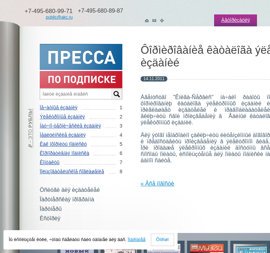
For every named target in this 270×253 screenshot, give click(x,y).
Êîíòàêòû (49, 162)
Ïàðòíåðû (51, 209)
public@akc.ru (59, 17)
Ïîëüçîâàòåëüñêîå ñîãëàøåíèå (72, 171)
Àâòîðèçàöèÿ (235, 20)
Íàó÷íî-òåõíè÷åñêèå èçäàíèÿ (70, 126)
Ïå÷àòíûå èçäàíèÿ (58, 107)
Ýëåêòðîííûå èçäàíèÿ (62, 116)
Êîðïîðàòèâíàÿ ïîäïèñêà (64, 153)
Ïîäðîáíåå (137, 239)
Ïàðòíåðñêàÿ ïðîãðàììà (67, 199)
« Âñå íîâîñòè (157, 184)
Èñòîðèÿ (50, 218)
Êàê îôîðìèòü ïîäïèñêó (63, 144)
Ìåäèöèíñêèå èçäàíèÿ (63, 135)
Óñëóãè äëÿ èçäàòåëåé (70, 190)
